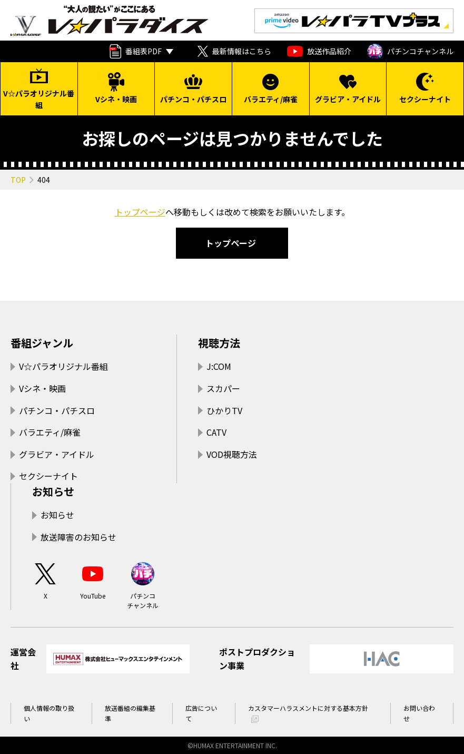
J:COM (218, 366)
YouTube (93, 580)
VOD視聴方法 (231, 454)
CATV (216, 432)
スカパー (223, 388)
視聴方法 (219, 342)
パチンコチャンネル (410, 52)
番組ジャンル (42, 342)
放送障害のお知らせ (78, 537)
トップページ (140, 211)
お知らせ (53, 491)
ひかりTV (224, 410)
